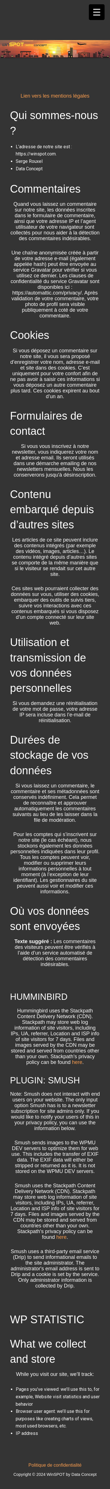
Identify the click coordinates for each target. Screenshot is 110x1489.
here (77, 1062)
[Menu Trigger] (97, 12)
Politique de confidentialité (55, 1465)
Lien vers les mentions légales (55, 96)
